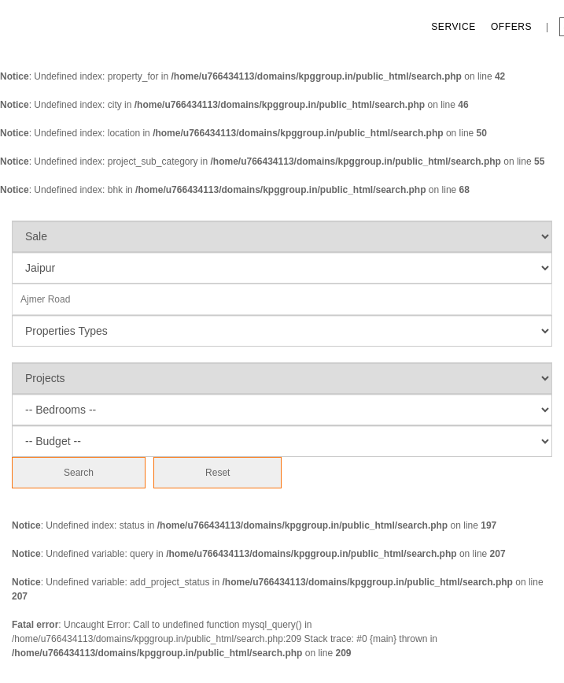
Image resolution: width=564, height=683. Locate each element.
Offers (511, 26)
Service (453, 26)
